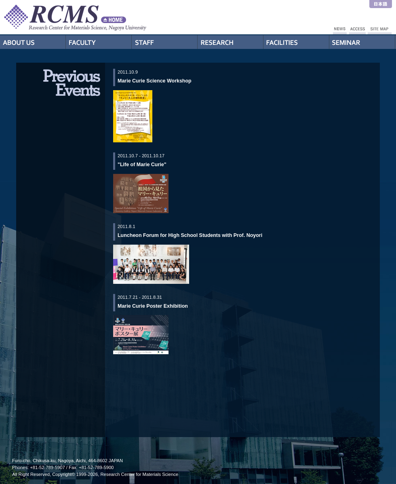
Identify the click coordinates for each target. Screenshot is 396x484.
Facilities (296, 42)
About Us (33, 42)
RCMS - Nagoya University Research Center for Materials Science (105, 17)
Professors (99, 42)
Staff (165, 42)
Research (230, 42)
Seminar (362, 42)
